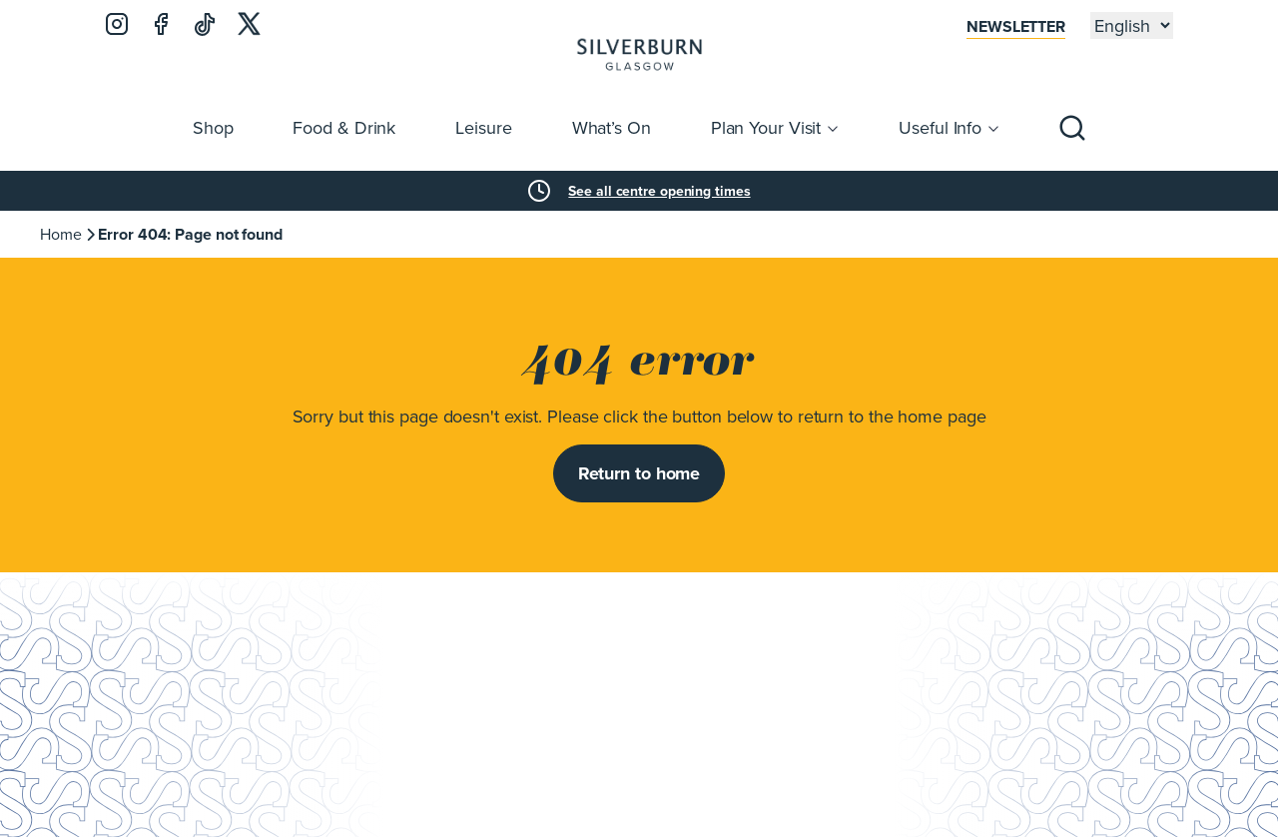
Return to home (639, 473)
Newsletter (1015, 26)
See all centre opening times (659, 191)
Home (61, 234)
